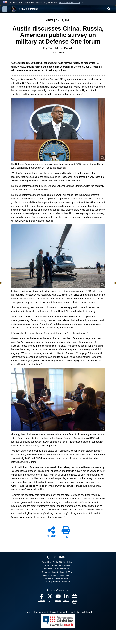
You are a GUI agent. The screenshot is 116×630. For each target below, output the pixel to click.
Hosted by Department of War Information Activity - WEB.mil (57, 612)
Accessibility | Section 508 (52, 562)
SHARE (51, 532)
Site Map (47, 565)
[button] (71, 2)
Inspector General (59, 572)
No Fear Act (49, 578)
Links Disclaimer (62, 578)
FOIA (70, 572)
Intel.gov (67, 565)
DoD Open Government (61, 582)
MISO (68, 575)
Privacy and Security (61, 569)
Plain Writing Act (59, 575)
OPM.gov (47, 575)
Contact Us (46, 572)
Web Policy (68, 562)
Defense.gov (56, 565)
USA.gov (47, 582)
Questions (48, 569)
